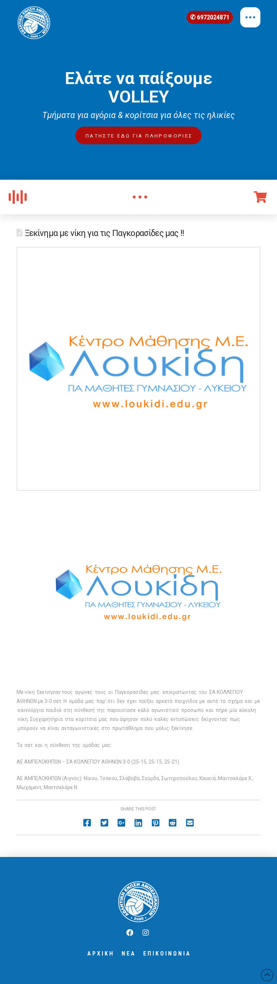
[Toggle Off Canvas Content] (250, 17)
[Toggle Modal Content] (140, 197)
